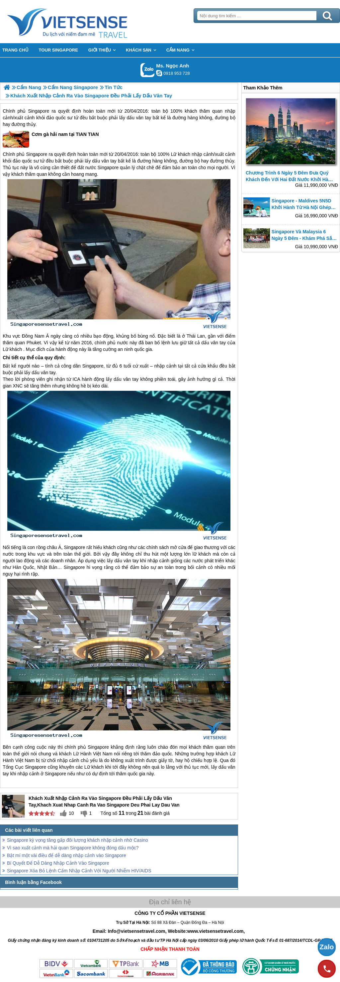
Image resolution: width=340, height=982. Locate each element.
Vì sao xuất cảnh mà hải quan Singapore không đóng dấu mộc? (72, 847)
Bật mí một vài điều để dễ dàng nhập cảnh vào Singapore (66, 855)
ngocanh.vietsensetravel (159, 73)
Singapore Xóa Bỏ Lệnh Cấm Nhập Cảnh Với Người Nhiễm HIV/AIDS (79, 870)
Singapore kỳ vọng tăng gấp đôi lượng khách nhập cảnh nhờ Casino (77, 840)
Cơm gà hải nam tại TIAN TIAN (51, 139)
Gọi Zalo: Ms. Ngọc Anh (147, 69)
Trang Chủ (83, 21)
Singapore (38, 111)
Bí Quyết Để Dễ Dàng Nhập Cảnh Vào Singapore (58, 863)
